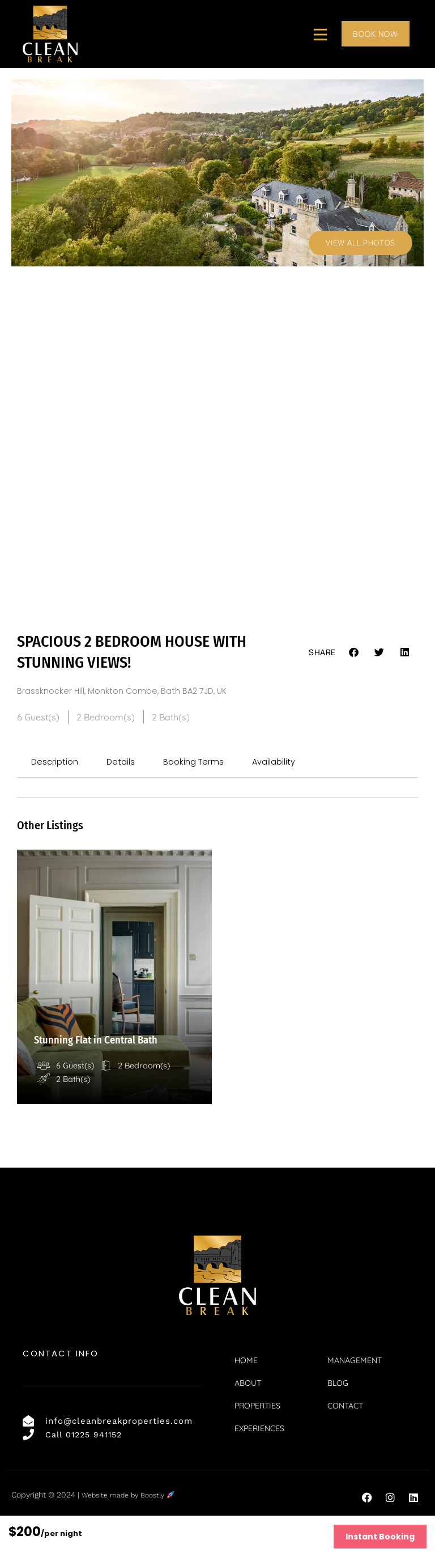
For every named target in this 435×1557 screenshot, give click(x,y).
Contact (346, 1437)
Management (355, 1392)
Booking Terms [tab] (199, 763)
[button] (354, 652)
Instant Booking (380, 1536)
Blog (338, 1415)
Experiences (259, 1460)
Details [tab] (124, 763)
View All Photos (359, 242)
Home (246, 1392)
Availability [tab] (282, 763)
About (247, 1415)
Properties (257, 1437)
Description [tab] (56, 763)
